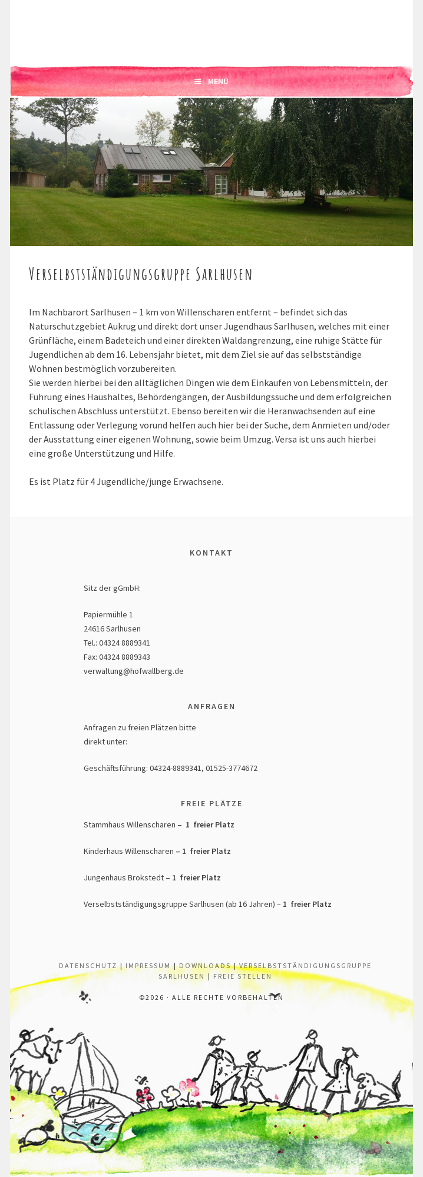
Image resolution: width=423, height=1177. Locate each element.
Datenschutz (88, 965)
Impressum (148, 965)
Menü (218, 81)
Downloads (205, 965)
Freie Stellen (242, 976)
